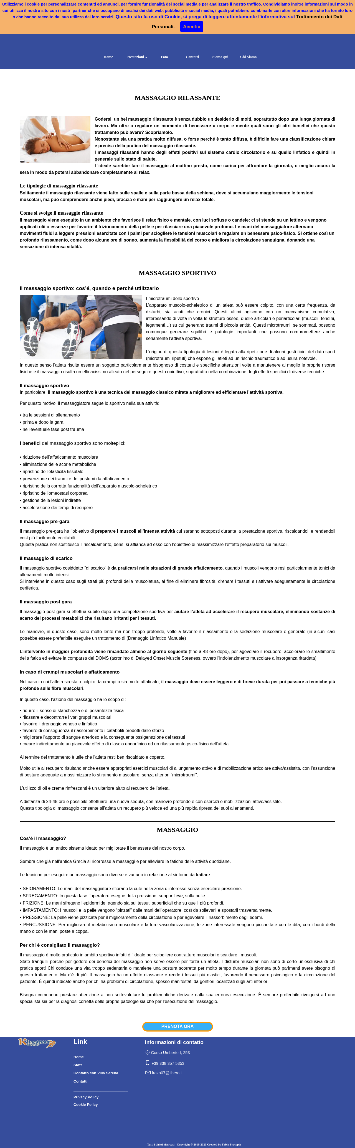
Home (108, 57)
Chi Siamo (248, 57)
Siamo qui (220, 57)
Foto (164, 57)
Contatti (192, 57)
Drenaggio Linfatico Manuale (157, 638)
